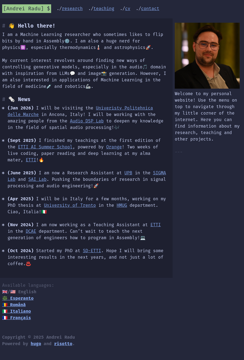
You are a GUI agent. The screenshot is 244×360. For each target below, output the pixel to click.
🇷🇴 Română (14, 304)
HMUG (122, 205)
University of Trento (70, 205)
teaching (104, 8)
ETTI (31, 159)
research (72, 8)
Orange (114, 146)
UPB (128, 172)
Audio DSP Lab (87, 121)
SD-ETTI (92, 250)
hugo (36, 343)
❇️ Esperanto (18, 298)
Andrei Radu (23, 8)
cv (127, 8)
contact (150, 8)
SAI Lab (37, 179)
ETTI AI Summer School (45, 146)
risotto (63, 343)
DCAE (31, 231)
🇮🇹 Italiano (16, 311)
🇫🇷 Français (16, 317)
